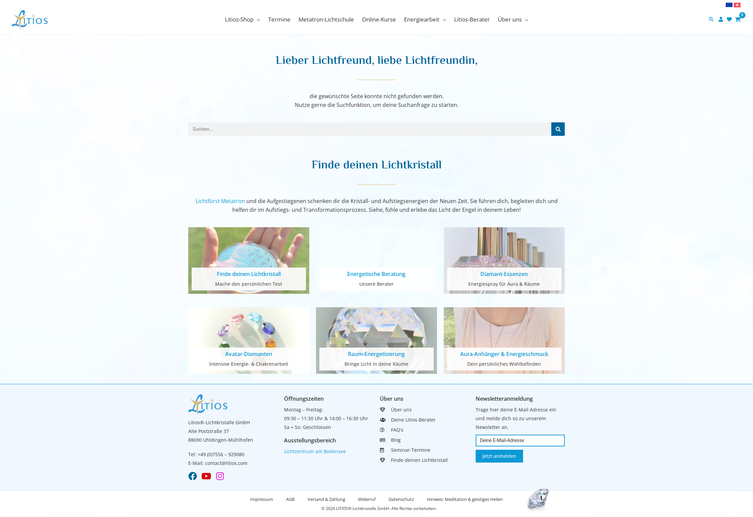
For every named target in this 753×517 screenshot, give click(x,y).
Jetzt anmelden (499, 456)
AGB (289, 499)
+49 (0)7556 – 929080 (221, 454)
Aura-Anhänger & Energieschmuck (504, 354)
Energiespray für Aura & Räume (504, 284)
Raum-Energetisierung (376, 354)
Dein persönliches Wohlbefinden (504, 364)
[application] (256, 19)
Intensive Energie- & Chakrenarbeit (248, 364)
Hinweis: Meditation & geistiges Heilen (466, 499)
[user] (721, 19)
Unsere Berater (376, 284)
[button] (242, 19)
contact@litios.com (226, 463)
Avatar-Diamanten (248, 354)
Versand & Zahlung (326, 499)
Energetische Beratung (376, 274)
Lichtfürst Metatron (220, 201)
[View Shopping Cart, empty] (737, 19)
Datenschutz (401, 499)
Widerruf (367, 499)
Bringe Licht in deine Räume (376, 364)
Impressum (260, 499)
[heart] (730, 19)
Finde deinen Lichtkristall (249, 274)
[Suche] (558, 129)
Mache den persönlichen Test (248, 284)
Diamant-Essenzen (504, 274)
